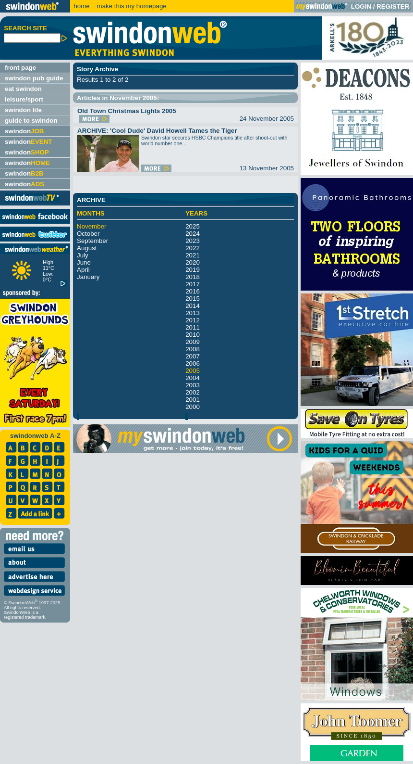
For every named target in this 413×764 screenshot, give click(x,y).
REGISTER (393, 6)
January (88, 276)
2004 (192, 378)
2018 (192, 276)
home (81, 6)
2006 (192, 363)
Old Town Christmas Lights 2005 (126, 111)
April (83, 269)
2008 (192, 349)
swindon (24, 131)
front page (20, 67)
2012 (192, 320)
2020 (192, 262)
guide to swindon (31, 120)
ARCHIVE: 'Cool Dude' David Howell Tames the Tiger (157, 130)
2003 (192, 385)
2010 (192, 334)
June (84, 262)
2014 (192, 305)
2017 (192, 284)
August (87, 248)
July (82, 255)
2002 (192, 392)
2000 (192, 406)
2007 (192, 356)
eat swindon (23, 88)
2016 (192, 291)
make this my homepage (131, 6)
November (91, 226)
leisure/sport (24, 99)
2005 (192, 370)
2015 (192, 298)
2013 (192, 313)
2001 (192, 399)
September (92, 240)
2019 (192, 269)
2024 (192, 233)
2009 (192, 341)
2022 (192, 248)
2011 (192, 327)
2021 (192, 255)
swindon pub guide (34, 78)
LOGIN (361, 6)
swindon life (23, 110)
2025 (192, 226)
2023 (192, 240)
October (88, 233)
